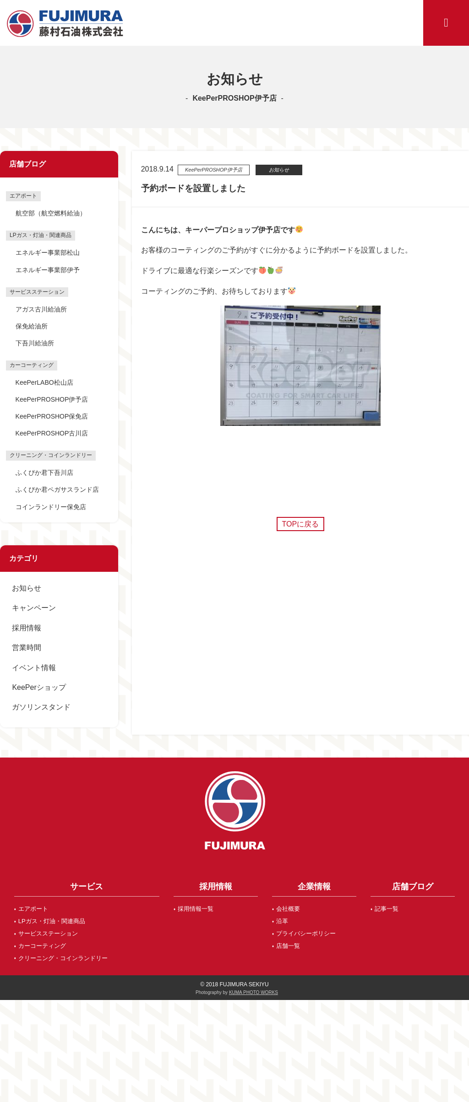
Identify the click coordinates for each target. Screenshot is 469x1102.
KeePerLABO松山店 (44, 382)
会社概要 (288, 908)
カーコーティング (42, 945)
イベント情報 (34, 668)
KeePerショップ (38, 687)
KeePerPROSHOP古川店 (52, 433)
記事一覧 (386, 908)
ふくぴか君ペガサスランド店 (57, 489)
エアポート (33, 908)
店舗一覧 (288, 945)
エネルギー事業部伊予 (48, 270)
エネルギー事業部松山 (48, 252)
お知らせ (26, 588)
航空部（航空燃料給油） (51, 213)
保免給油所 (32, 326)
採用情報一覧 (195, 908)
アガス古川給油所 (41, 309)
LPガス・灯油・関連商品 (51, 921)
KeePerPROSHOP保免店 (52, 416)
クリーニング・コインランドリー (63, 958)
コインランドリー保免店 (51, 507)
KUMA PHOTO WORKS (253, 992)
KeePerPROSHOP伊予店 (52, 399)
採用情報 (26, 628)
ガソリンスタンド (41, 707)
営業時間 (26, 647)
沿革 (282, 921)
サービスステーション (48, 933)
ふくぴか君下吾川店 (44, 472)
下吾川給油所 (35, 343)
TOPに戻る (300, 524)
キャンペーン (34, 608)
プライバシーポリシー (306, 933)
